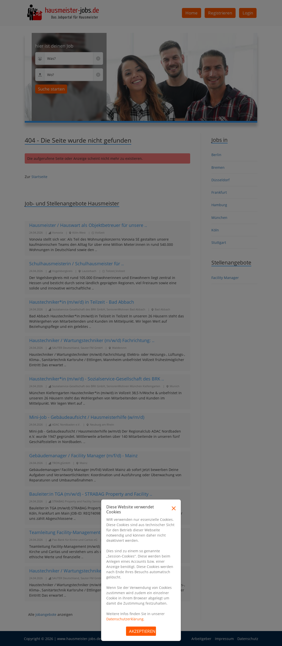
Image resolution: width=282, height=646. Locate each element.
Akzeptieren (142, 631)
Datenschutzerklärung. (125, 619)
